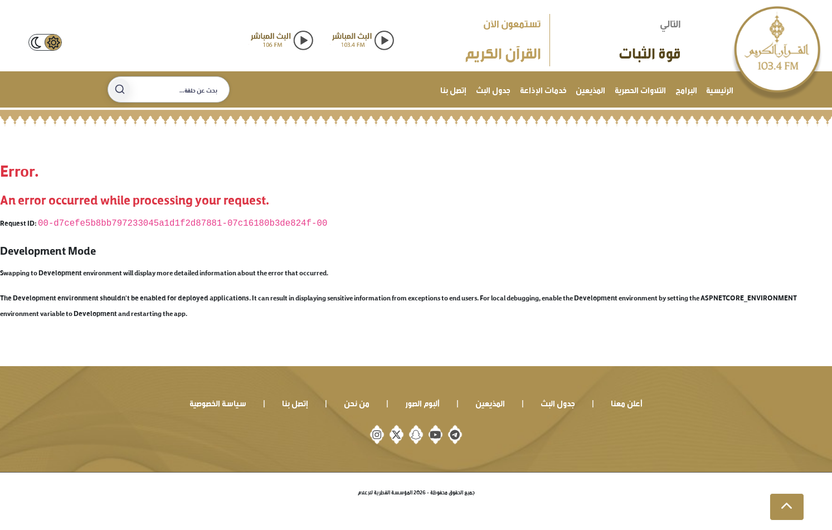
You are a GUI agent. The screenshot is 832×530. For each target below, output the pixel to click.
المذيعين (590, 89)
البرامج (686, 89)
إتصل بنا (453, 89)
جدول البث (493, 89)
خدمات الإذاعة (543, 89)
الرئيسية (719, 89)
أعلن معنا (627, 402)
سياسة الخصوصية (217, 402)
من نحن (356, 402)
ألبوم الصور (422, 402)
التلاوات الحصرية (640, 89)
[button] (787, 507)
